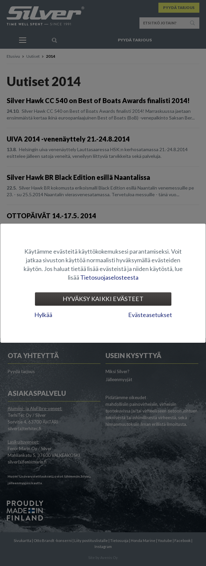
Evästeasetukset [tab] (150, 314)
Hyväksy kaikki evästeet (103, 298)
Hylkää (43, 314)
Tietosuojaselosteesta (109, 277)
